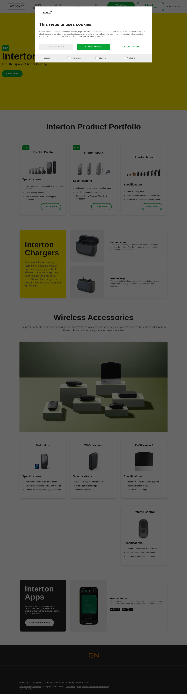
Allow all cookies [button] (93, 46)
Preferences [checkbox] (74, 58)
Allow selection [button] (56, 46)
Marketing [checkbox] (129, 58)
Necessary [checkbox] (45, 58)
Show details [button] (131, 47)
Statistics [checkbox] (100, 58)
